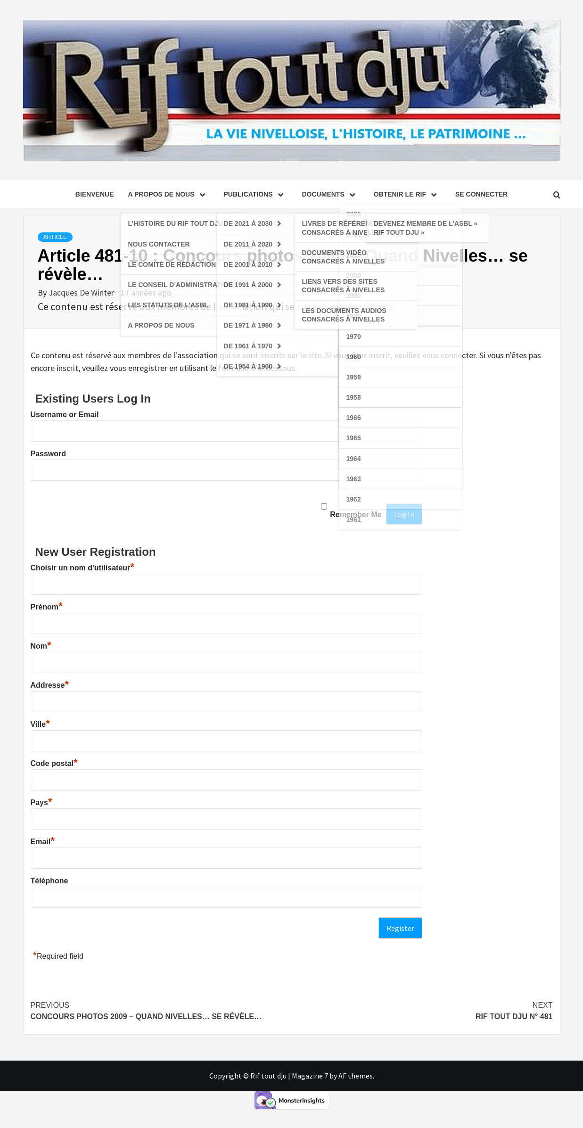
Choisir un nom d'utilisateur (82, 568)
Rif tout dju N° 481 (422, 1010)
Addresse (50, 685)
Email (43, 842)
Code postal (54, 763)
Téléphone (49, 881)
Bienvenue (94, 194)
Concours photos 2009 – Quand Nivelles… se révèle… (161, 1010)
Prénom (47, 607)
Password (48, 454)
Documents (331, 194)
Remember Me (355, 514)
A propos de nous (168, 194)
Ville (40, 724)
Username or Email (65, 415)
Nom (41, 646)
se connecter (481, 194)
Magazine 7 (310, 1075)
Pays (41, 803)
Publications (256, 194)
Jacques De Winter (82, 292)
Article (55, 237)
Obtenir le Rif (407, 194)
